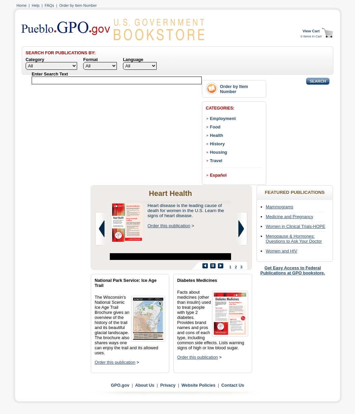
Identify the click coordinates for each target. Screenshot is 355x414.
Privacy (168, 385)
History (217, 143)
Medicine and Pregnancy (289, 216)
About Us (144, 385)
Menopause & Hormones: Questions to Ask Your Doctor (294, 239)
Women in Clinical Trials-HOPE (295, 226)
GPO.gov (120, 385)
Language (133, 59)
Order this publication (169, 225)
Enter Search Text (50, 74)
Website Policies (199, 385)
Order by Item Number (78, 5)
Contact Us (232, 385)
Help (35, 5)
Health (216, 135)
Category (35, 59)
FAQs (49, 5)
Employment (223, 118)
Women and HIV (281, 251)
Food (215, 126)
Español (218, 175)
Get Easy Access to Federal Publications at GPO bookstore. (292, 270)
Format (90, 59)
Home (22, 5)
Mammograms (279, 206)
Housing (218, 152)
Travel (216, 160)
